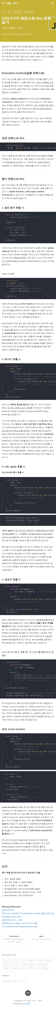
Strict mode (32, 927)
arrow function (29, 12)
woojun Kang (7, 981)
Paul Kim (22, 981)
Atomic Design (42, 964)
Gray (15, 981)
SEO (30, 968)
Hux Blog (25, 1004)
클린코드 (6, 960)
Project (23, 968)
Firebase (15, 968)
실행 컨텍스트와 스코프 (12, 920)
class (37, 968)
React (40, 960)
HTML (24, 964)
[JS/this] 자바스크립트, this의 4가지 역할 (19, 923)
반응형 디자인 (8, 964)
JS (23, 960)
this (9, 12)
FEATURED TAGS (9, 955)
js (3, 12)
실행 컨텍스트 (8, 910)
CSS (17, 964)
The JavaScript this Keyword (14, 927)
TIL (14, 960)
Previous (14, 939)
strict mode (17, 12)
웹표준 (32, 964)
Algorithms (31, 960)
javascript (48, 960)
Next (41, 937)
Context (5, 968)
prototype (45, 968)
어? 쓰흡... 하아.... (11, 3)
